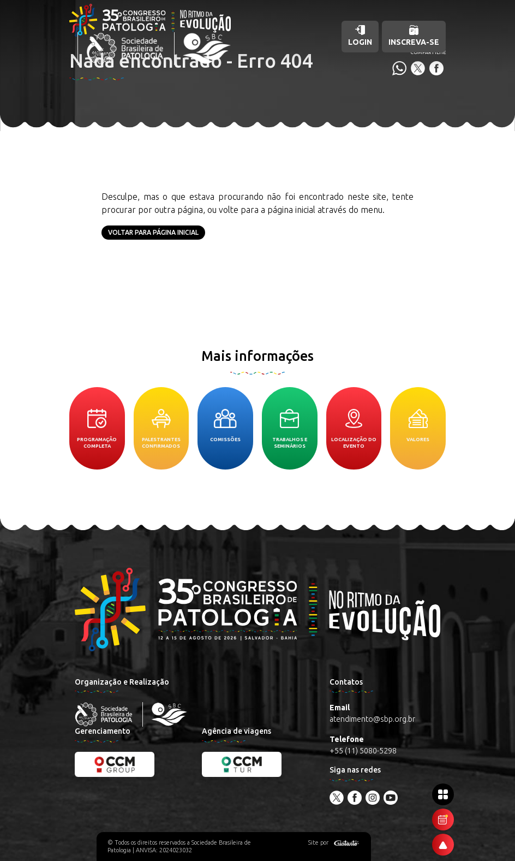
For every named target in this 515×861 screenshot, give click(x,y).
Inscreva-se (413, 35)
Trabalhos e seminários (289, 429)
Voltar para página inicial (153, 232)
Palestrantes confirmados (161, 429)
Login (360, 35)
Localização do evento (353, 429)
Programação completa (97, 429)
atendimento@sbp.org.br (372, 719)
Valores (417, 425)
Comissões (225, 425)
